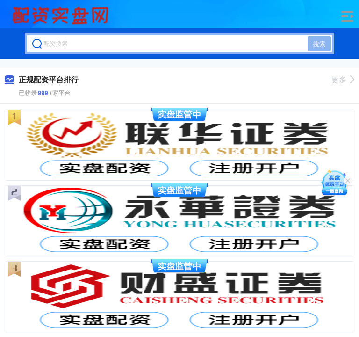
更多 (342, 80)
